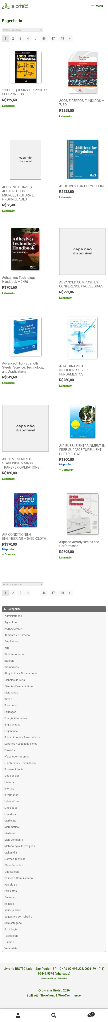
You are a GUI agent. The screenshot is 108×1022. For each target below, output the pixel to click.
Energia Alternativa (15, 718)
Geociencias (12, 775)
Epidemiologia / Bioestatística (22, 737)
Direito (8, 699)
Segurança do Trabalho (18, 916)
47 (53, 38)
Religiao (9, 903)
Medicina (9, 833)
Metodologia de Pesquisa (19, 846)
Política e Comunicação (18, 878)
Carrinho (83, 1013)
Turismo (9, 942)
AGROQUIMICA (13, 628)
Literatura (10, 814)
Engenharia (11, 731)
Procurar (54, 1015)
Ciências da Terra (14, 679)
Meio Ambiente (13, 839)
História (9, 782)
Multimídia (10, 852)
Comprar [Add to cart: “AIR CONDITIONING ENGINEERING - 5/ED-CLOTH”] (10, 554)
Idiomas (9, 788)
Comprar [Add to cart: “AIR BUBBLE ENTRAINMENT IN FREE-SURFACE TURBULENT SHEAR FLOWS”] (67, 469)
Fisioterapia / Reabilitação (20, 763)
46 (44, 38)
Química (9, 897)
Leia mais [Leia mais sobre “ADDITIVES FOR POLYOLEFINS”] (65, 197)
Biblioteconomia (14, 654)
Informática (11, 794)
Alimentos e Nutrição (17, 635)
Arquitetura (11, 641)
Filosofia (9, 750)
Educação (10, 711)
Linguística (10, 807)
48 (62, 38)
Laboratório (11, 801)
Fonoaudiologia (13, 769)
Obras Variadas (13, 865)
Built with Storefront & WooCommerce (54, 995)
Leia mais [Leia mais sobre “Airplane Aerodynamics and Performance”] (65, 557)
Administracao (13, 615)
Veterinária (10, 948)
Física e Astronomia (16, 756)
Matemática (11, 826)
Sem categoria (13, 922)
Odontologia (11, 871)
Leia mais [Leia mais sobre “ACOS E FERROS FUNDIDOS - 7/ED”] (65, 116)
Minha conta (18, 1015)
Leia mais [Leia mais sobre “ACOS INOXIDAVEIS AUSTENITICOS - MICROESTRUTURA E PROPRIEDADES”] (8, 210)
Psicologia (10, 884)
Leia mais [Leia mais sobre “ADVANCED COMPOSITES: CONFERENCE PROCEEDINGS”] (65, 297)
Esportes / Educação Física (20, 743)
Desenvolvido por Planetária (54, 978)
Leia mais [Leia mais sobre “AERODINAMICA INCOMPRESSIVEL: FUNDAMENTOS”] (65, 385)
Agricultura (10, 622)
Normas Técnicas (14, 858)
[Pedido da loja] (22, 30)
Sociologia (10, 929)
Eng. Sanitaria (12, 724)
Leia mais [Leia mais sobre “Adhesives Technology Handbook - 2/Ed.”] (8, 293)
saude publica (12, 910)
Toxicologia (11, 935)
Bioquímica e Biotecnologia (20, 673)
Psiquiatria (10, 890)
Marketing (10, 820)
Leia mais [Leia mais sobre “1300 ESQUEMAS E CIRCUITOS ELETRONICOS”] (8, 105)
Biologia (9, 660)
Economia (10, 705)
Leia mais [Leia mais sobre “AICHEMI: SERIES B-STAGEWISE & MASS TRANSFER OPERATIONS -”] (8, 478)
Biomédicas (11, 667)
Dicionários (11, 692)
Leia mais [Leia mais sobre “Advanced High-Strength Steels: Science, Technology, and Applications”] (8, 383)
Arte (6, 647)
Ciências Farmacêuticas (18, 686)
